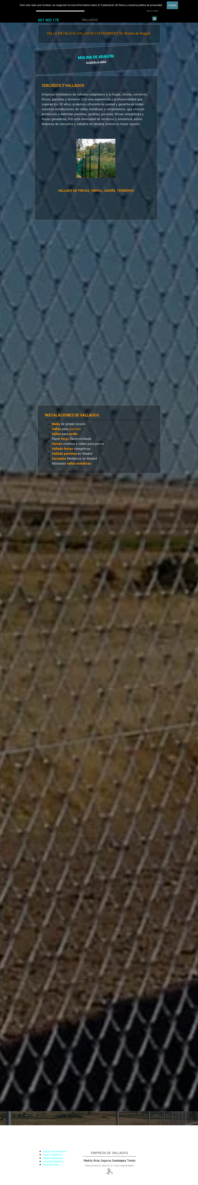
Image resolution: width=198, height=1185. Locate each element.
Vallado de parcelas (53, 1158)
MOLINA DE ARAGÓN (57, 57)
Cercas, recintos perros (55, 1151)
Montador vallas (51, 1164)
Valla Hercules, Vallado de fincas (60, 9)
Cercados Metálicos (53, 1161)
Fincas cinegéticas (52, 1154)
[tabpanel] (48, 20)
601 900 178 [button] (48, 20)
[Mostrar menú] (154, 18)
